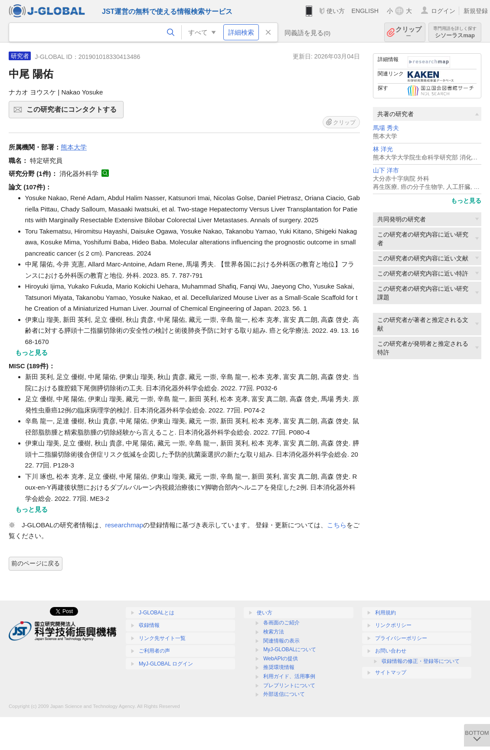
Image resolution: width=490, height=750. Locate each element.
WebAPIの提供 (280, 659)
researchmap (124, 525)
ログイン (443, 10)
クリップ (408, 32)
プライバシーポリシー (401, 638)
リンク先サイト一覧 (162, 638)
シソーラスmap (455, 32)
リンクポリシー (393, 625)
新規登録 (476, 10)
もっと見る (466, 200)
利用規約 (385, 613)
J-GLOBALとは (156, 613)
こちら (336, 525)
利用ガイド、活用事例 (289, 676)
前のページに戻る (35, 563)
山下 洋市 (386, 170)
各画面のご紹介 (281, 623)
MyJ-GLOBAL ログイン (166, 664)
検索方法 (273, 632)
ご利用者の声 (154, 651)
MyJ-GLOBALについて (289, 649)
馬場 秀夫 (386, 128)
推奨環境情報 (278, 667)
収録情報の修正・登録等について (421, 661)
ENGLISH (365, 10)
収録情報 (149, 625)
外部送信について (284, 694)
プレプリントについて (289, 685)
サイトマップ (390, 672)
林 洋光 (383, 149)
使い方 (336, 10)
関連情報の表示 (281, 641)
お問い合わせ (390, 651)
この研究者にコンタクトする (74, 112)
